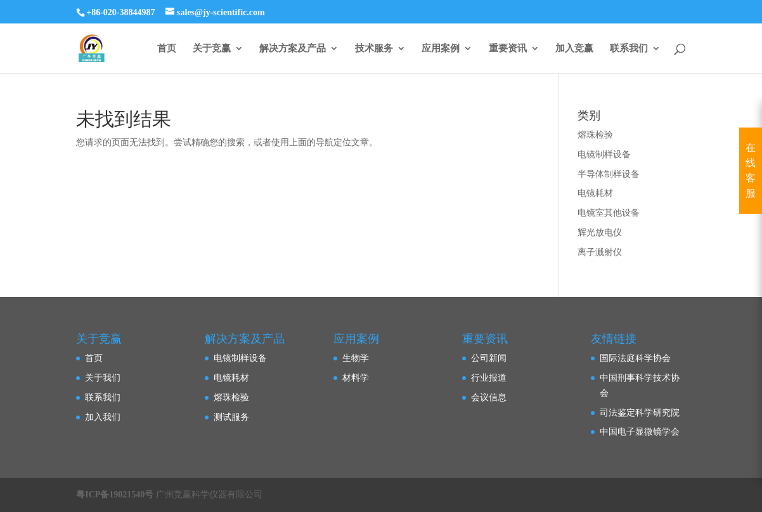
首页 (166, 48)
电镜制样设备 (604, 154)
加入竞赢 (574, 48)
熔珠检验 (595, 135)
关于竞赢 (212, 48)
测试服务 (231, 417)
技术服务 (374, 48)
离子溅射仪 (600, 252)
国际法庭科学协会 (635, 358)
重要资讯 (508, 48)
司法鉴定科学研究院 (640, 412)
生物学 (355, 358)
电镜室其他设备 (609, 213)
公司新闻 (489, 358)
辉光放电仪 (600, 232)
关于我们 (102, 378)
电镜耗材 (595, 193)
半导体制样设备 (609, 174)
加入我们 (102, 417)
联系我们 (629, 48)
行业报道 (489, 378)
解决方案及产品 (292, 48)
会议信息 (489, 397)
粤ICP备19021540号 (114, 494)
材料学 (355, 378)
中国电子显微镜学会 (640, 432)
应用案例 (441, 48)
